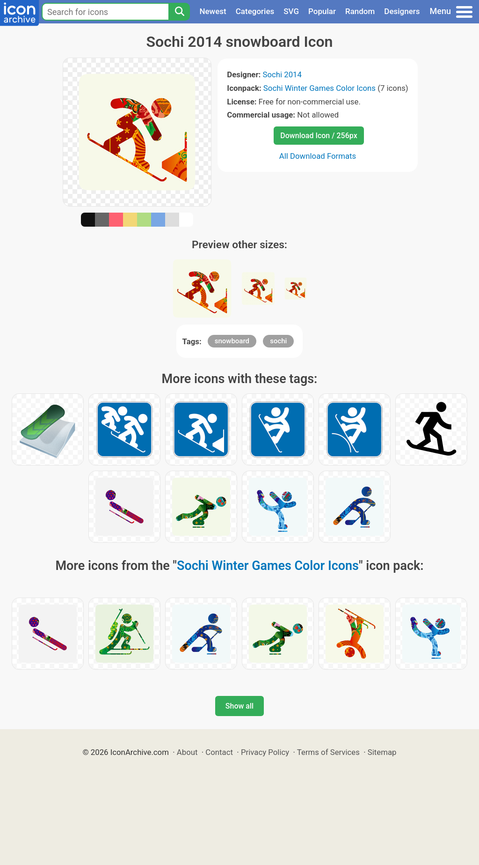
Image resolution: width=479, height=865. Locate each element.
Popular (322, 11)
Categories (255, 11)
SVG (291, 11)
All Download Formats (317, 156)
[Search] (179, 12)
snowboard (232, 341)
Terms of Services (328, 752)
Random (360, 11)
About (187, 752)
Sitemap (382, 752)
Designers (402, 11)
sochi (278, 341)
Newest (212, 11)
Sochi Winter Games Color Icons (319, 88)
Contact (219, 752)
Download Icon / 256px (318, 135)
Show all (239, 706)
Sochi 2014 (282, 74)
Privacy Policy (265, 752)
